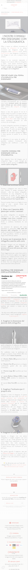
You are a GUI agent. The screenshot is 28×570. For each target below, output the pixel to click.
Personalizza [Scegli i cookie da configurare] (14, 295)
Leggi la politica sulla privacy (7, 290)
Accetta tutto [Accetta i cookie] (23, 295)
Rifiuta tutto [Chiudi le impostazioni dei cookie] (5, 295)
